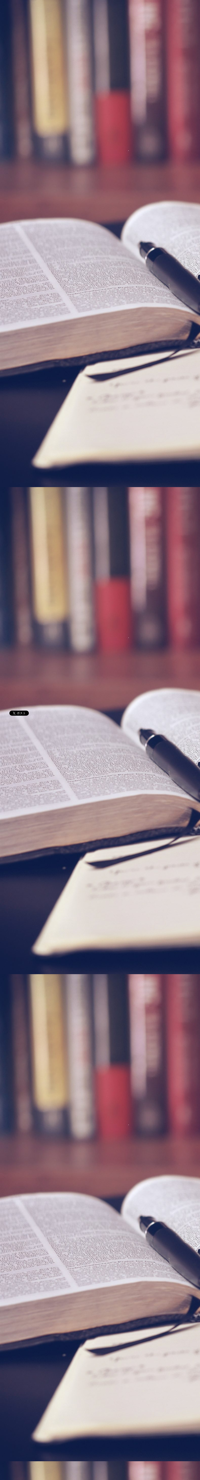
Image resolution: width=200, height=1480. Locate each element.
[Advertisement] (100, 788)
